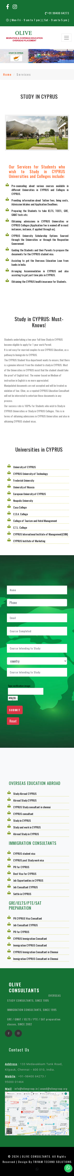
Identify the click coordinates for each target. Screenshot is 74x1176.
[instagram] (18, 1036)
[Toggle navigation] (66, 38)
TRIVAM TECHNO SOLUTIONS (52, 1162)
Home (7, 74)
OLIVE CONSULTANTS (24, 987)
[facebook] (8, 1036)
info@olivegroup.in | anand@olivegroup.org (40, 1088)
